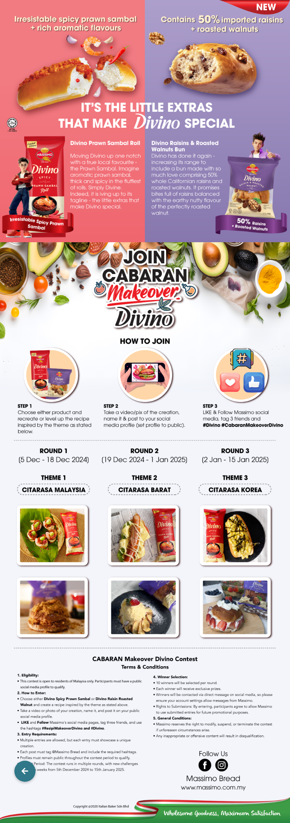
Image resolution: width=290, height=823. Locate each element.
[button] (24, 771)
